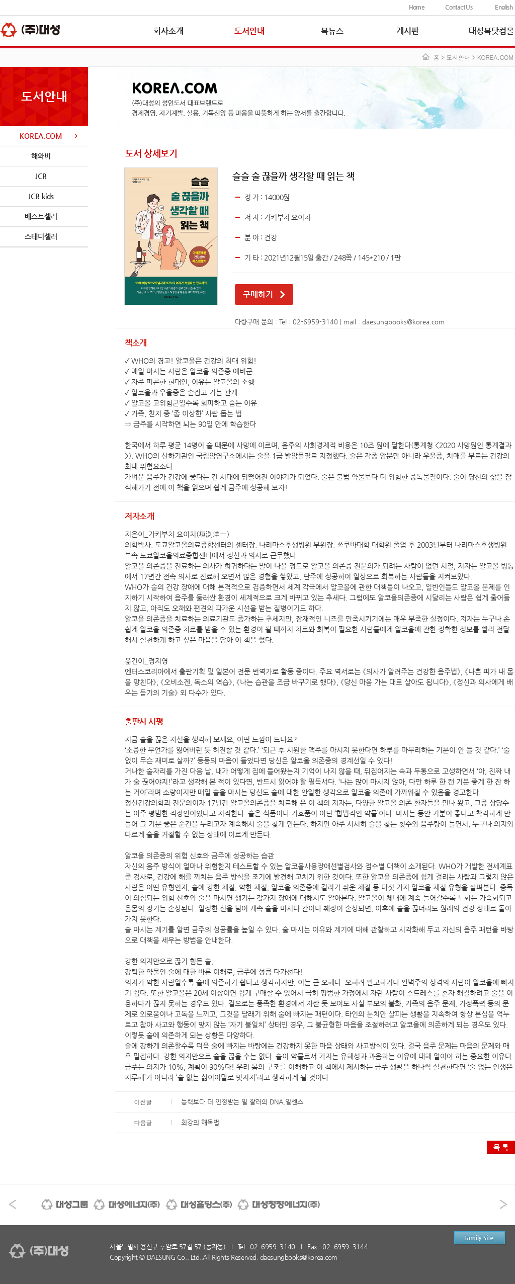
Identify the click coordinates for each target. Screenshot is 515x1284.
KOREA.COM (41, 136)
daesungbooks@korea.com (403, 321)
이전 (12, 1204)
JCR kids (41, 196)
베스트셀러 (41, 216)
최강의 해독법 (200, 1122)
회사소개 (168, 31)
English (503, 7)
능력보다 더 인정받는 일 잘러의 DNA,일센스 (242, 1101)
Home (417, 7)
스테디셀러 (41, 236)
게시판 (407, 31)
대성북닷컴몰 (491, 31)
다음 (503, 1204)
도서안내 (249, 31)
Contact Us (458, 7)
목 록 (500, 1147)
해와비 (41, 156)
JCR (41, 176)
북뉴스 (332, 31)
